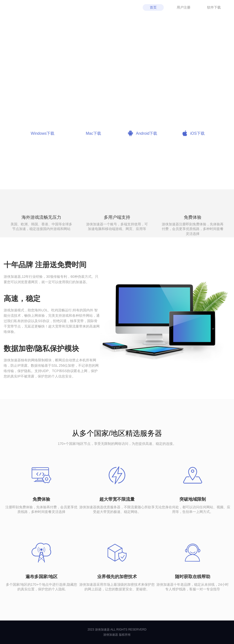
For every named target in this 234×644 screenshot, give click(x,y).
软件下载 (214, 7)
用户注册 (183, 7)
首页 (153, 7)
